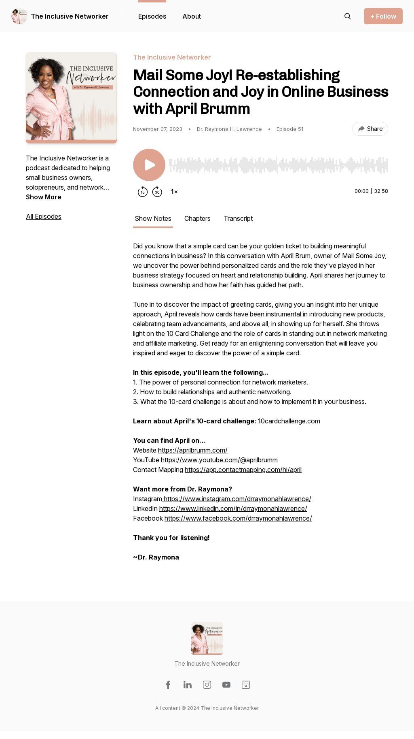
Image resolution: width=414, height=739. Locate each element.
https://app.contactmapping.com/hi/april (243, 470)
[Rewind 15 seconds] (142, 191)
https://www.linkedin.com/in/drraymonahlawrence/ (233, 508)
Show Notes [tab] (153, 218)
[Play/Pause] (149, 165)
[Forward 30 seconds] (157, 191)
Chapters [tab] (197, 218)
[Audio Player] (278, 163)
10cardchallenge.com (289, 421)
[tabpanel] (260, 405)
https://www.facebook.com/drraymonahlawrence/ (238, 518)
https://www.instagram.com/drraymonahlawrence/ (236, 499)
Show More (43, 197)
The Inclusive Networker (70, 16)
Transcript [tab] (238, 218)
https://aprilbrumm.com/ (193, 450)
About (191, 16)
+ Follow (383, 16)
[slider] (278, 165)
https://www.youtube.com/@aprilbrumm (219, 460)
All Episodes (43, 216)
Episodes (152, 16)
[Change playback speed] (174, 191)
